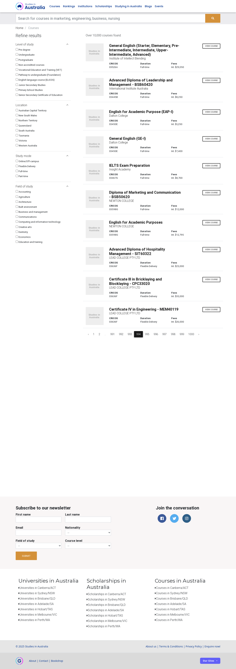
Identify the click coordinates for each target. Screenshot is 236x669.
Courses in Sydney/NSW (171, 593)
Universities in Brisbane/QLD (37, 598)
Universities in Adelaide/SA (37, 604)
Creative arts (24, 227)
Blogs (148, 6)
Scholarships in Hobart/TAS (105, 615)
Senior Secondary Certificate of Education (39, 95)
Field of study (25, 541)
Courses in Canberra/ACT (172, 588)
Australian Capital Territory (31, 110)
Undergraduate (25, 55)
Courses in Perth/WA (169, 620)
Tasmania (22, 135)
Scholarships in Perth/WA (104, 626)
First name (23, 514)
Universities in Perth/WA (35, 620)
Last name (72, 514)
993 (130, 334)
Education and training (29, 242)
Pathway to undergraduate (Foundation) (38, 75)
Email (19, 528)
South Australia (25, 130)
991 (112, 334)
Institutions (85, 6)
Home (19, 28)
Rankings (69, 6)
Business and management (32, 212)
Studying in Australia (128, 6)
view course (211, 46)
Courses (54, 6)
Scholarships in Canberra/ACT (107, 594)
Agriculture (23, 197)
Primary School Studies (29, 90)
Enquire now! (212, 646)
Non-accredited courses (30, 64)
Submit (26, 555)
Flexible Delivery (25, 166)
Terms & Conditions (171, 646)
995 (147, 334)
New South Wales (26, 115)
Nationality (72, 528)
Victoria (21, 140)
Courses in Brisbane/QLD (172, 598)
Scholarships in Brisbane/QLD (107, 605)
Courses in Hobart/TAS (170, 609)
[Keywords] (110, 18)
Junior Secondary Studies (31, 85)
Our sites (208, 661)
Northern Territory (26, 120)
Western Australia (26, 145)
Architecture (23, 201)
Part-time (22, 176)
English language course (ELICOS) (35, 80)
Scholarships (103, 6)
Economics (23, 237)
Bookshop (57, 661)
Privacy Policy (194, 646)
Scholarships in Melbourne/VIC (107, 621)
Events (159, 6)
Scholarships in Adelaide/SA (106, 610)
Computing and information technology (38, 222)
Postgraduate (24, 59)
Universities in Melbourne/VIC (38, 615)
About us (151, 646)
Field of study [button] (42, 186)
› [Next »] (198, 334)
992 (121, 334)
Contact (43, 661)
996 (156, 334)
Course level (73, 541)
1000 (191, 334)
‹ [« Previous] (88, 334)
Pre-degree (23, 50)
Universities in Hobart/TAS (36, 609)
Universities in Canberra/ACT (38, 588)
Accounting (23, 192)
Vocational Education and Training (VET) (39, 70)
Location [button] (42, 105)
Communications (26, 217)
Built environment (26, 206)
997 (164, 334)
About (32, 661)
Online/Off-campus (27, 161)
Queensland (23, 125)
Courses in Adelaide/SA (171, 604)
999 (182, 334)
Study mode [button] (42, 156)
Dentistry (22, 232)
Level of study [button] (42, 44)
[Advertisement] (43, 463)
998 (173, 334)
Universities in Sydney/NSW (37, 593)
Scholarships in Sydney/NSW (106, 599)
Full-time (22, 171)
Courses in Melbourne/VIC (173, 615)
